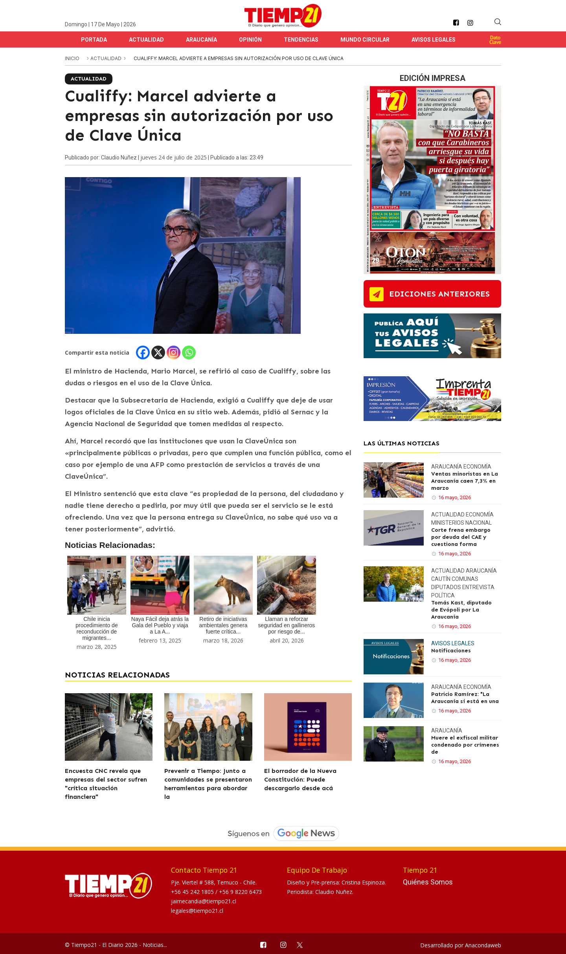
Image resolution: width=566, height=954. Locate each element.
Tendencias (301, 40)
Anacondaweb (483, 945)
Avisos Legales (434, 40)
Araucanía (201, 40)
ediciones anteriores (439, 293)
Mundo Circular (365, 40)
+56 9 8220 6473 (240, 891)
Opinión (250, 40)
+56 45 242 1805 (193, 891)
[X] (158, 352)
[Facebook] (143, 352)
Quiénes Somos (428, 882)
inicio (72, 58)
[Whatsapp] (189, 352)
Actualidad (146, 40)
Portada (94, 40)
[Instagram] (173, 352)
